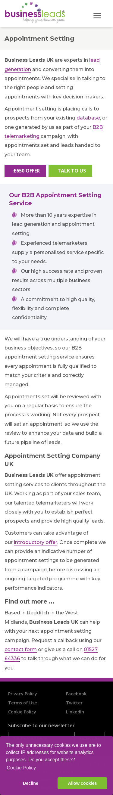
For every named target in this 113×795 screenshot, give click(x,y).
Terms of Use (22, 703)
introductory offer (35, 542)
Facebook (76, 694)
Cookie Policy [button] (21, 767)
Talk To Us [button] (72, 170)
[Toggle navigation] (98, 13)
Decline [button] (30, 783)
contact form (21, 649)
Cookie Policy (22, 712)
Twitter (74, 703)
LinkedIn (75, 712)
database (88, 118)
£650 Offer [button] (26, 170)
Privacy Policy (22, 694)
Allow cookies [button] (82, 783)
